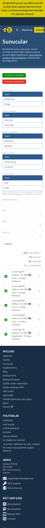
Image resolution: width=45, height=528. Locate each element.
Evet (6, 182)
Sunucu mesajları (9, 132)
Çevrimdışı (9, 125)
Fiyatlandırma (10, 367)
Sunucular (8, 363)
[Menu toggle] (9, 30)
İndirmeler (8, 395)
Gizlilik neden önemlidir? (15, 383)
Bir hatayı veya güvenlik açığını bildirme (18, 449)
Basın (6, 403)
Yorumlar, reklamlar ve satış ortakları (21, 444)
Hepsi (7, 94)
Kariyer (8, 406)
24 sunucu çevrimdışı (14, 81)
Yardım (6, 359)
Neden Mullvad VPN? (13, 387)
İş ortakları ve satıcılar (14, 440)
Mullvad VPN (9, 375)
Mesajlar (8, 146)
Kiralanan (8, 167)
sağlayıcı (6, 232)
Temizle (8, 244)
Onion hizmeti (12, 488)
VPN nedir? (8, 391)
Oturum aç (27, 30)
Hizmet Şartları (10, 436)
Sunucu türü (7, 90)
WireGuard (9, 99)
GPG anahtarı (12, 483)
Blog (5, 371)
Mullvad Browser (11, 379)
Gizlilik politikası (11, 428)
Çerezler (7, 432)
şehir (4, 221)
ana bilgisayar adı (9, 200)
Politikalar (8, 420)
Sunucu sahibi (8, 153)
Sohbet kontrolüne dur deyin (17, 399)
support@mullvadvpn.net (18, 478)
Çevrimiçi (8, 120)
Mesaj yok (8, 141)
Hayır (6, 187)
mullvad (9, 519)
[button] (22, 276)
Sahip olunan (10, 162)
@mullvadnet (12, 504)
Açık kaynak (9, 424)
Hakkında (7, 355)
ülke (4, 210)
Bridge (7, 104)
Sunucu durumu (9, 111)
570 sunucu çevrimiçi (14, 75)
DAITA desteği (7, 174)
